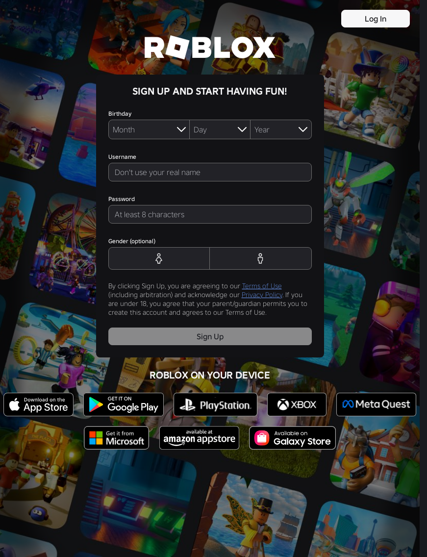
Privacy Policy (262, 294)
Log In (375, 19)
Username (122, 156)
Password (121, 199)
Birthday (119, 113)
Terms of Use (262, 285)
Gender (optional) (131, 241)
